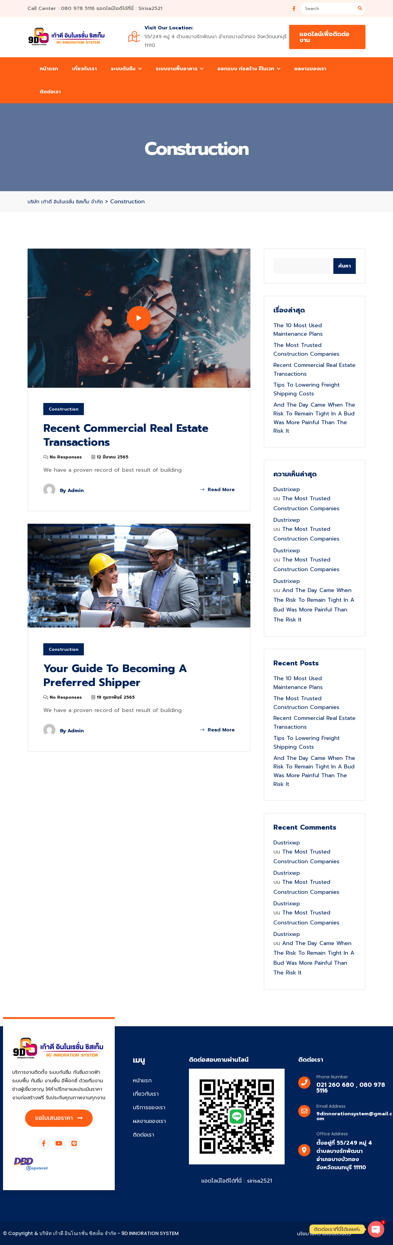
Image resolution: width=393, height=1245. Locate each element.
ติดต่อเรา (50, 91)
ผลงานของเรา (310, 68)
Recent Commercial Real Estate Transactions (127, 435)
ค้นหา (344, 266)
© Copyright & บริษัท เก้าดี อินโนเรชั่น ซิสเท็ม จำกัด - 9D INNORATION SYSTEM (91, 1233)
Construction (63, 409)
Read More (217, 489)
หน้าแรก (49, 68)
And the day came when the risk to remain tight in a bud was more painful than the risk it (314, 418)
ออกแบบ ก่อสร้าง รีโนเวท (248, 68)
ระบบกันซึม (126, 68)
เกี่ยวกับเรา (84, 68)
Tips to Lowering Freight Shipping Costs (306, 389)
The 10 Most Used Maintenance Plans (298, 329)
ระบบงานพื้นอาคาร (179, 68)
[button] (59, 1118)
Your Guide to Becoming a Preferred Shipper (116, 675)
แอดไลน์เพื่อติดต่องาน (324, 37)
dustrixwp (286, 489)
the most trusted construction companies (306, 349)
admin (76, 490)
